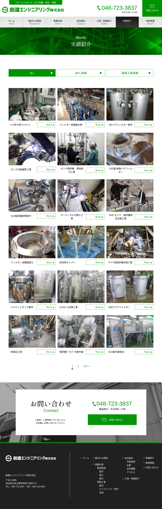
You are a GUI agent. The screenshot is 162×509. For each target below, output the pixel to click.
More (49, 124)
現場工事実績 (130, 73)
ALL (32, 73)
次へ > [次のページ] (87, 366)
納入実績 (81, 73)
